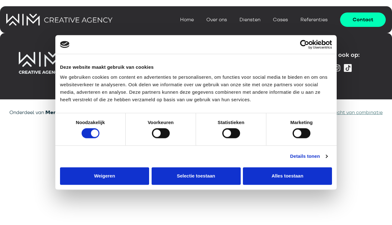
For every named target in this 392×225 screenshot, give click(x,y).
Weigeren (104, 175)
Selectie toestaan (196, 175)
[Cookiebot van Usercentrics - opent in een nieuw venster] (304, 44)
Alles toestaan (288, 175)
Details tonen (305, 156)
